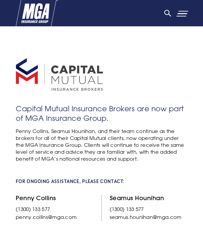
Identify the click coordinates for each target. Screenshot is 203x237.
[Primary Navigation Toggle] (190, 13)
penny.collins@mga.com (46, 217)
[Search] (167, 13)
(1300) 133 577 (33, 209)
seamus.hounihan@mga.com (146, 217)
